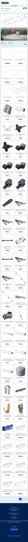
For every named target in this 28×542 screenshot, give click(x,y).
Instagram (14, 529)
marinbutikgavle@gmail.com (14, 514)
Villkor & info (14, 517)
